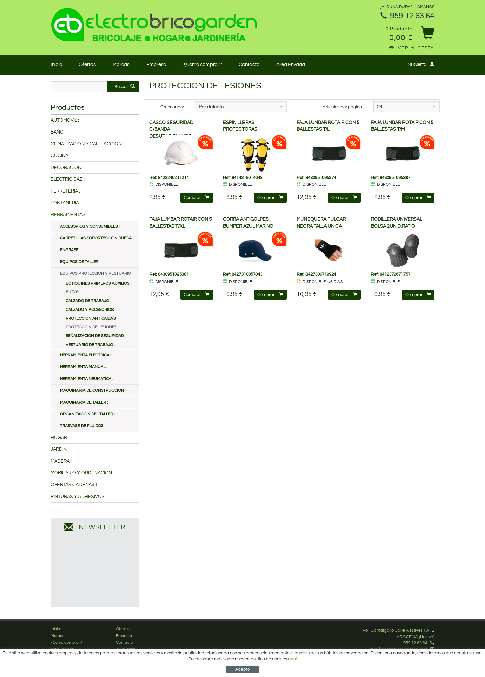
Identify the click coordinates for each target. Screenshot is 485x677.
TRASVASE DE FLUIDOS (81, 426)
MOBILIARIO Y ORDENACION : (82, 473)
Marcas (120, 64)
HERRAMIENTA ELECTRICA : (85, 355)
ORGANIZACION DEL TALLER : (87, 414)
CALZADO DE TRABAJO (87, 301)
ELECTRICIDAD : (68, 179)
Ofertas (87, 64)
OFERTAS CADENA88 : (75, 484)
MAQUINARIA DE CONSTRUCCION (92, 390)
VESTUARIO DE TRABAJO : (90, 345)
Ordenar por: (172, 107)
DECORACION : (67, 167)
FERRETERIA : (65, 191)
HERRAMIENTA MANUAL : (83, 367)
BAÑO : (58, 132)
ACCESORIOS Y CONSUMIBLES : (89, 226)
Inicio (56, 64)
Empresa (156, 64)
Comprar (196, 197)
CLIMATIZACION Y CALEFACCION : (87, 144)
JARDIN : (60, 449)
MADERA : (61, 461)
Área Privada (290, 64)
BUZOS (72, 292)
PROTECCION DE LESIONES (91, 327)
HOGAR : (60, 437)
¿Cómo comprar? (202, 64)
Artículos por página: (343, 107)
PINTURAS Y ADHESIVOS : (79, 496)
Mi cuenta (421, 64)
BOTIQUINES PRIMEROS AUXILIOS (97, 283)
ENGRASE (69, 250)
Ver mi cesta (411, 48)
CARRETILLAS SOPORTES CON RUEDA (96, 238)
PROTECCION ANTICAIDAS (91, 318)
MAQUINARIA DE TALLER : (84, 402)
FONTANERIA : (66, 203)
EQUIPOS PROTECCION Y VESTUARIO (95, 273)
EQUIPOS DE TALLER (79, 262)
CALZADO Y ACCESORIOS (90, 309)
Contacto (249, 64)
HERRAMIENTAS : (69, 214)
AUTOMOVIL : (65, 120)
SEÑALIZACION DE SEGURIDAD (95, 336)
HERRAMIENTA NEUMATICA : (86, 379)
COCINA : (60, 155)
